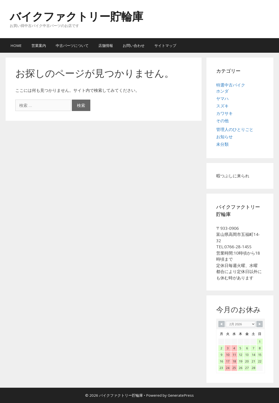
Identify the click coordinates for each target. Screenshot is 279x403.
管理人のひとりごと (234, 129)
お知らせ (224, 136)
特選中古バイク (230, 85)
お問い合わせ (134, 45)
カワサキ (224, 113)
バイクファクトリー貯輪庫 (76, 16)
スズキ (222, 106)
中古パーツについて (72, 45)
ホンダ (222, 91)
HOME (16, 45)
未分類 (222, 144)
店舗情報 (105, 45)
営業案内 (38, 45)
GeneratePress (181, 395)
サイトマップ (165, 45)
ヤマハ (222, 98)
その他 (222, 120)
